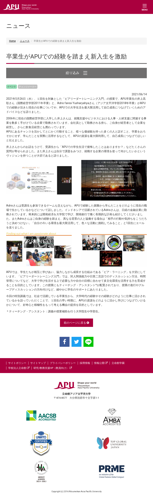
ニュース (24, 41)
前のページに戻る (76, 322)
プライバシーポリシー (63, 362)
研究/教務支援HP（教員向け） (52, 367)
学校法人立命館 (18, 367)
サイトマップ (38, 362)
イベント (11, 86)
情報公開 (101, 362)
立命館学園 (118, 362)
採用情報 (85, 362)
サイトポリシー (17, 362)
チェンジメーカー (27, 86)
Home (12, 41)
